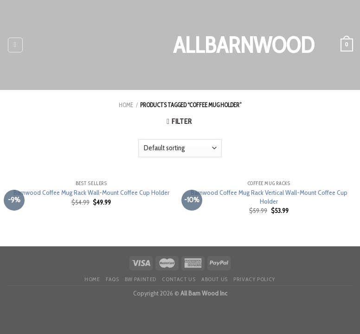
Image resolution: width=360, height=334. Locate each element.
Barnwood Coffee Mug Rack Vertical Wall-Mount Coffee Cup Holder (269, 197)
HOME (92, 279)
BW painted (140, 279)
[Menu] (15, 45)
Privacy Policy (254, 279)
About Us (214, 279)
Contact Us (178, 279)
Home (126, 105)
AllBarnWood (180, 45)
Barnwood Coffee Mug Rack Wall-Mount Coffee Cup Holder (91, 192)
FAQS (112, 279)
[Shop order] (180, 148)
